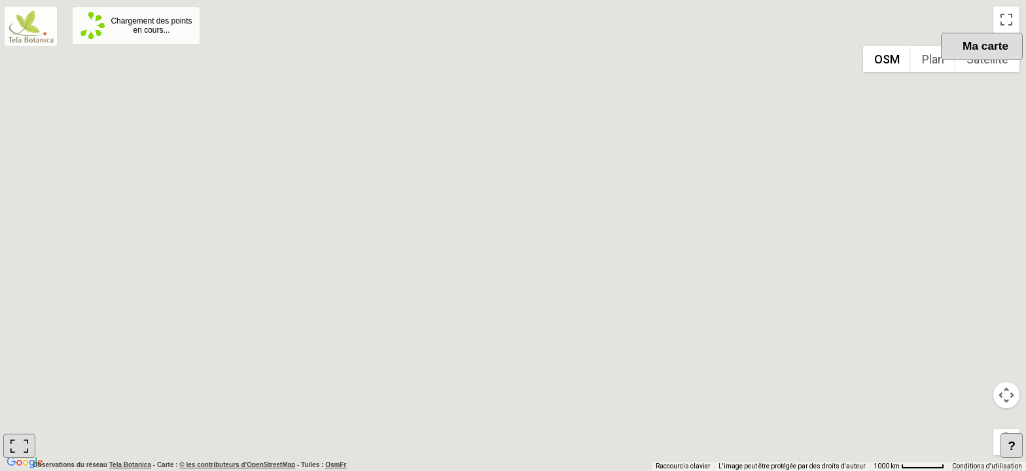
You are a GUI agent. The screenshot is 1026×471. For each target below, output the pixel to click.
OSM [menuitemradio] (887, 59)
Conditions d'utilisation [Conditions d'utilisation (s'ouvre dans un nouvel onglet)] (987, 466)
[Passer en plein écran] (1006, 20)
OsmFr (335, 464)
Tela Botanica (131, 464)
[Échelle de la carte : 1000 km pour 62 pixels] (909, 466)
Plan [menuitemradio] (933, 59)
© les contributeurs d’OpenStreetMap (237, 464)
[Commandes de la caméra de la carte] (1006, 395)
